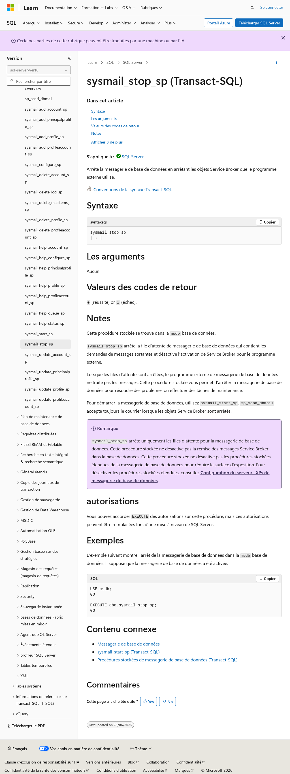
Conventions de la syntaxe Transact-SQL (132, 189)
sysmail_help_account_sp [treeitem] (46, 247)
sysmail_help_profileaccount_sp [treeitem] (47, 299)
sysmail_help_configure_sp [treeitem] (47, 257)
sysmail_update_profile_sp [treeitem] (47, 389)
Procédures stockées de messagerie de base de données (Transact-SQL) (167, 660)
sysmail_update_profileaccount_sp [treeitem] (47, 403)
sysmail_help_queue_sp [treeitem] (45, 313)
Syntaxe (98, 111)
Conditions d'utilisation (116, 770)
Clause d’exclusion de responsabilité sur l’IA (42, 762)
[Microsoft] (10, 7)
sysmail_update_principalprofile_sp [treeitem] (47, 375)
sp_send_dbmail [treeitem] (38, 98)
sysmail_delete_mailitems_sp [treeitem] (47, 206)
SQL (110, 62)
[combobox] (39, 70)
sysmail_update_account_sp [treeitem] (48, 358)
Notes (96, 133)
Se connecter (271, 7)
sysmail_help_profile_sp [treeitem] (45, 285)
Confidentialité (188, 762)
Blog (131, 762)
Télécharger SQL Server (259, 23)
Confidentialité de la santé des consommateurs (45, 770)
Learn (92, 62)
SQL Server (132, 62)
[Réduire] (69, 58)
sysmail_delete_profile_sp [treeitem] (46, 219)
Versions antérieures (103, 762)
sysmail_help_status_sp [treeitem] (44, 323)
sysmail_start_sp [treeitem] (39, 333)
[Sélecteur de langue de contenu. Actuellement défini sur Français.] (17, 748)
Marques (182, 770)
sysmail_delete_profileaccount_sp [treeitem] (47, 233)
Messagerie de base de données (128, 644)
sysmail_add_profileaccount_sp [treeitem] (48, 150)
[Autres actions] (276, 62)
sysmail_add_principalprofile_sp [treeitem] (48, 123)
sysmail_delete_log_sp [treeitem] (43, 192)
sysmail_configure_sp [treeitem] (43, 164)
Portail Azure (218, 23)
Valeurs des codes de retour (115, 125)
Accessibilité (153, 770)
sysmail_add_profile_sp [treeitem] (44, 136)
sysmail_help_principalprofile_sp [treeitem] (48, 271)
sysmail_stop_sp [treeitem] (39, 344)
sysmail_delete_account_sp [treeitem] (47, 178)
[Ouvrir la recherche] (252, 8)
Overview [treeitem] (33, 88)
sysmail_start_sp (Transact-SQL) (128, 652)
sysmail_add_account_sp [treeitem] (46, 109)
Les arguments (104, 118)
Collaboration (158, 762)
